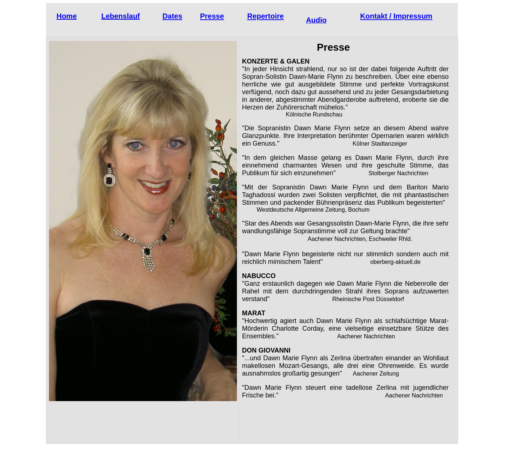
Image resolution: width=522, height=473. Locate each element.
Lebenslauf (120, 16)
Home (67, 16)
